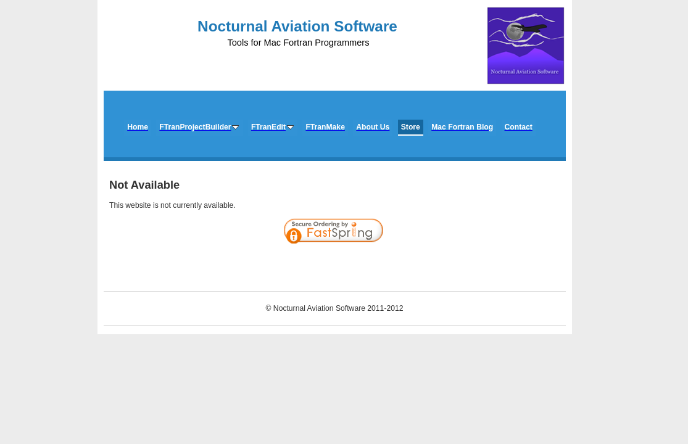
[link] (532, 264)
